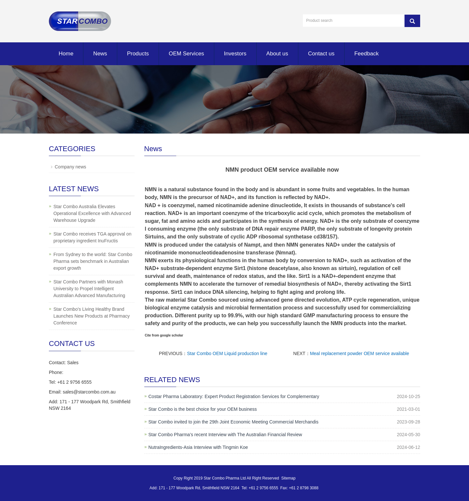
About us (277, 53)
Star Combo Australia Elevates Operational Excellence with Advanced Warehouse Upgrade (92, 213)
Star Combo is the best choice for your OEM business (203, 409)
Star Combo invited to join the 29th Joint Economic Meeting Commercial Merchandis (234, 421)
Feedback (366, 53)
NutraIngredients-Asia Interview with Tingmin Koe (198, 447)
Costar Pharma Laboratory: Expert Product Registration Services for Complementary (234, 396)
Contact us (321, 53)
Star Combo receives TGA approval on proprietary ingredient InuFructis (92, 237)
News (100, 53)
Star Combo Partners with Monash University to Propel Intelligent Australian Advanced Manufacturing (89, 288)
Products (138, 53)
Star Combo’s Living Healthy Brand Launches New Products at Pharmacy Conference (91, 316)
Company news (70, 166)
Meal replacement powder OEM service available (359, 353)
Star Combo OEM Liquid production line (227, 353)
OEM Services (186, 53)
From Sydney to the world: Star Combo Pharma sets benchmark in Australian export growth (92, 261)
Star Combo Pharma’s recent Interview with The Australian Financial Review (225, 434)
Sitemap (288, 478)
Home (66, 53)
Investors (235, 53)
